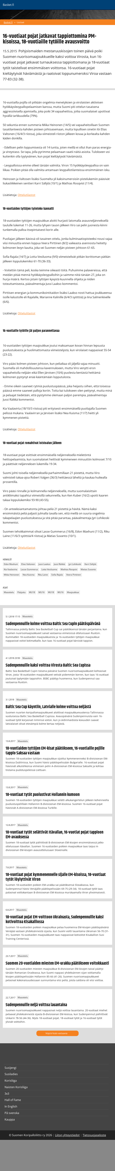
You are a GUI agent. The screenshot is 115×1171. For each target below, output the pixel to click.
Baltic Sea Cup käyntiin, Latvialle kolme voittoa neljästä (48, 707)
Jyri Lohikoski (75, 564)
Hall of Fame (13, 1100)
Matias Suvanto (88, 569)
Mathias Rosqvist (69, 569)
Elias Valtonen (28, 564)
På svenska (12, 1113)
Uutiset (20, 22)
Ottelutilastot (26, 195)
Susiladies (11, 1074)
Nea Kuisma (28, 574)
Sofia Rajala (57, 574)
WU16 (60, 592)
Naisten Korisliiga (16, 1087)
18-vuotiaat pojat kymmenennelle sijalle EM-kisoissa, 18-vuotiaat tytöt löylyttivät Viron (56, 877)
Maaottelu (9, 592)
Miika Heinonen (11, 574)
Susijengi (10, 1068)
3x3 (7, 1094)
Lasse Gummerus (29, 569)
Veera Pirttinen (73, 574)
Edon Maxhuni (11, 564)
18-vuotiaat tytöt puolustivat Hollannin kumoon (43, 795)
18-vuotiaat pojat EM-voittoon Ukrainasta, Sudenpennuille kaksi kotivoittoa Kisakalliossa (55, 919)
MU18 (32, 592)
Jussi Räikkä (59, 564)
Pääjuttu (21, 592)
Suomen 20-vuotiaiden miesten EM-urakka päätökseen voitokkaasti (57, 963)
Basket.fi (8, 22)
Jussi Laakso (44, 564)
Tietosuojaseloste (94, 1135)
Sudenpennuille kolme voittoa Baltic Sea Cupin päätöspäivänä (53, 624)
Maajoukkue (73, 592)
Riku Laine (43, 574)
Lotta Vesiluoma (49, 569)
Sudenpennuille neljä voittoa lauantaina (36, 1005)
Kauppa (10, 1119)
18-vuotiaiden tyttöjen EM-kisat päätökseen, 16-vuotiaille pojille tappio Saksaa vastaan (55, 750)
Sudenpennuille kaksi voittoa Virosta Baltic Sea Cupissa (48, 665)
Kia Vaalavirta (10, 569)
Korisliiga (11, 1081)
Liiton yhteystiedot (67, 1135)
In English (11, 1106)
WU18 (51, 592)
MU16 (41, 592)
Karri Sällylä (90, 564)
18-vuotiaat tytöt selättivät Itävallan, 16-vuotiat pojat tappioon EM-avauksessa (54, 834)
